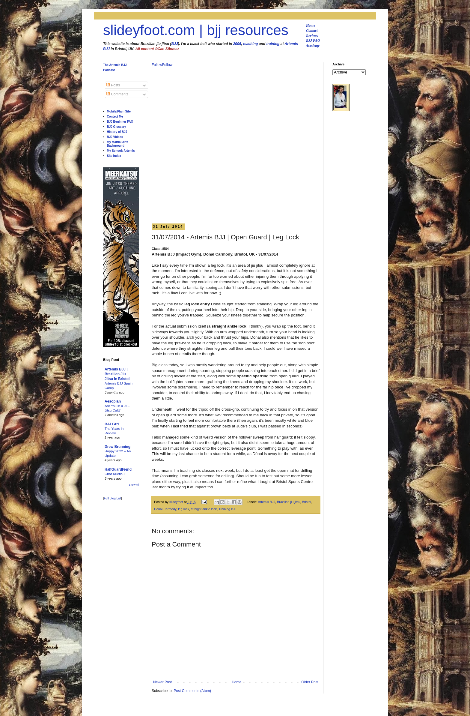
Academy (313, 45)
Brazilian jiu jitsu (288, 502)
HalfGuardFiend (118, 469)
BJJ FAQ (313, 40)
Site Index (114, 155)
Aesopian (113, 401)
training (272, 44)
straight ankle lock (204, 509)
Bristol (306, 502)
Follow (157, 65)
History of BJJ (117, 131)
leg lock (183, 509)
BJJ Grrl (112, 424)
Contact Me (115, 116)
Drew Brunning (117, 447)
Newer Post (162, 682)
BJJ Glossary (116, 126)
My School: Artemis (121, 150)
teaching (250, 44)
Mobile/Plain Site (119, 111)
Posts (113, 85)
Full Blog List (112, 498)
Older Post (309, 682)
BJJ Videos (115, 137)
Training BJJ (227, 509)
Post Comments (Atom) (192, 691)
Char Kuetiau (115, 474)
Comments (117, 94)
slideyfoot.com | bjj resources (195, 30)
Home (310, 25)
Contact (312, 30)
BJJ (174, 44)
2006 (237, 44)
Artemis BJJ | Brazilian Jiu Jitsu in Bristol (117, 374)
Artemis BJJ (266, 502)
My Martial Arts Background (117, 143)
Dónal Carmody (165, 509)
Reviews (312, 36)
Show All (134, 484)
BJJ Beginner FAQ (120, 121)
